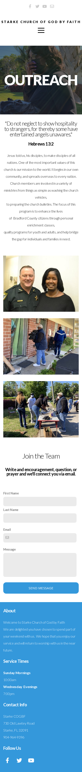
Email (7, 529)
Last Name (10, 510)
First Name (11, 493)
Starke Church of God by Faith (41, 22)
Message (9, 549)
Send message (41, 588)
